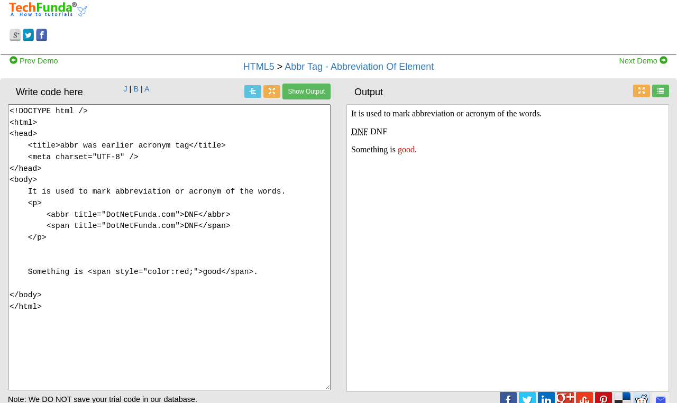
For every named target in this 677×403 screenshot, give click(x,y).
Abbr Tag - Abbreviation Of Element (359, 66)
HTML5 (259, 66)
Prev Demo (34, 61)
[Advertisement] (423, 25)
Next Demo (643, 61)
